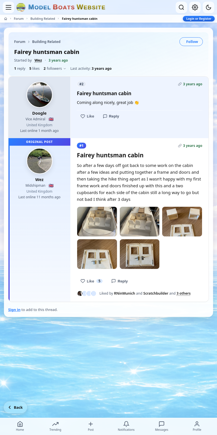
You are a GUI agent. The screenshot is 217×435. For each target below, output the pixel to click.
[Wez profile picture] (40, 161)
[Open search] (181, 7)
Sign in (14, 309)
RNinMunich (124, 293)
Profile (197, 426)
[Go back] (15, 407)
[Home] (5, 18)
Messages (161, 426)
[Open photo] (97, 221)
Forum (19, 18)
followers (55, 68)
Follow (192, 41)
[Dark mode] (208, 7)
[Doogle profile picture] (40, 95)
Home (20, 426)
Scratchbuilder (155, 293)
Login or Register (198, 19)
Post (91, 426)
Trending (55, 426)
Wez (38, 60)
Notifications (126, 426)
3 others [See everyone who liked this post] (184, 293)
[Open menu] (8, 7)
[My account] (195, 7)
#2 (81, 84)
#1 (81, 145)
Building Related (43, 18)
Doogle (39, 113)
